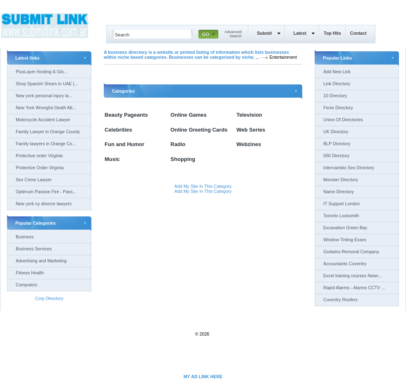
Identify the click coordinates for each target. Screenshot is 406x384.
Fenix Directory (338, 107)
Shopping (182, 159)
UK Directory (335, 131)
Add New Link (337, 71)
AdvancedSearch (233, 34)
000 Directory (336, 155)
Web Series (250, 130)
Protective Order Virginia (40, 167)
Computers (26, 284)
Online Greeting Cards (198, 130)
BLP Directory (337, 143)
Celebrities (118, 130)
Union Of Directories (343, 119)
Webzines (248, 144)
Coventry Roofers (340, 299)
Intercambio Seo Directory (348, 167)
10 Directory (335, 95)
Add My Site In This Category (203, 186)
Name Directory (338, 191)
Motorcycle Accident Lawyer (43, 119)
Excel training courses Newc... (352, 275)
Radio (177, 144)
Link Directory (336, 83)
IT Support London (341, 203)
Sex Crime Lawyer (34, 179)
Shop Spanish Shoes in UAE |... (47, 83)
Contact (358, 33)
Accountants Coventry (344, 263)
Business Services (34, 248)
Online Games (188, 115)
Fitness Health (30, 272)
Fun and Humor (124, 144)
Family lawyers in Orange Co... (46, 143)
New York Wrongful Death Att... (46, 107)
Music (112, 159)
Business (24, 236)
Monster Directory (340, 179)
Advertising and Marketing (41, 260)
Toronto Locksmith (341, 215)
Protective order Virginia (39, 155)
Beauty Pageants (126, 115)
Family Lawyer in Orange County (48, 131)
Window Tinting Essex (344, 239)
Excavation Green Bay (345, 227)
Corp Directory (49, 298)
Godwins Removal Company (351, 251)
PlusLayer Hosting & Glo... (41, 71)
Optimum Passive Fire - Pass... (46, 191)
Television (249, 115)
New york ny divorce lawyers (44, 203)
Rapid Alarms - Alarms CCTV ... (354, 287)
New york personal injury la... (44, 95)
